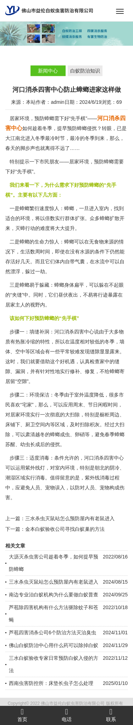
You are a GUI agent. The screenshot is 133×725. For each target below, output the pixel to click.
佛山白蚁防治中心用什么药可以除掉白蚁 (53, 645)
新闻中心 (48, 71)
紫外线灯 (35, 468)
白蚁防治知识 (85, 71)
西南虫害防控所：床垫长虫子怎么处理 (51, 683)
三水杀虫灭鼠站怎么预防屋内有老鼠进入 (70, 518)
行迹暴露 (108, 295)
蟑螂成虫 (60, 434)
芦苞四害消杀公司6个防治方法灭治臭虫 (52, 632)
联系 (111, 715)
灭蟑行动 (25, 228)
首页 (22, 715)
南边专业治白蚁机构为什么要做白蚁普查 (53, 594)
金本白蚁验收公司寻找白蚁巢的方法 (65, 529)
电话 (66, 715)
